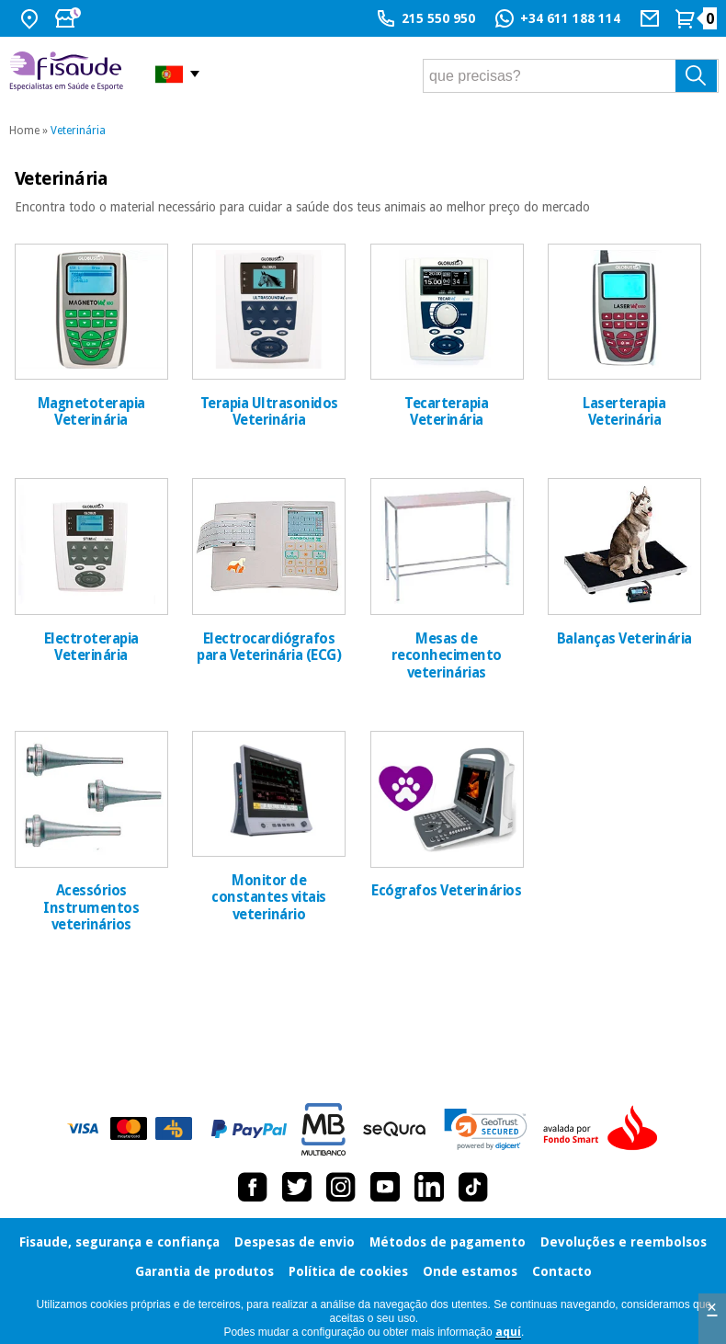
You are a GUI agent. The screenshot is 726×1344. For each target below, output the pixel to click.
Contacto (562, 1271)
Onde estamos (470, 1271)
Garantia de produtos (204, 1271)
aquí (508, 1332)
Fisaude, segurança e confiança (119, 1242)
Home (24, 130)
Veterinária (78, 130)
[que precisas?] (571, 76)
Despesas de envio (294, 1242)
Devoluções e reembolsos (623, 1242)
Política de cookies (348, 1271)
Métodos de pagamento (447, 1242)
